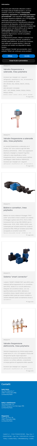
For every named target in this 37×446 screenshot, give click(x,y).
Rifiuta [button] (10, 56)
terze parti (32, 18)
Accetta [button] (27, 56)
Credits (31, 438)
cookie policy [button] (30, 16)
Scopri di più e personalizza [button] (18, 60)
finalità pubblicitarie (7, 30)
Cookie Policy (13, 438)
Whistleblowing (23, 438)
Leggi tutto (29, 96)
